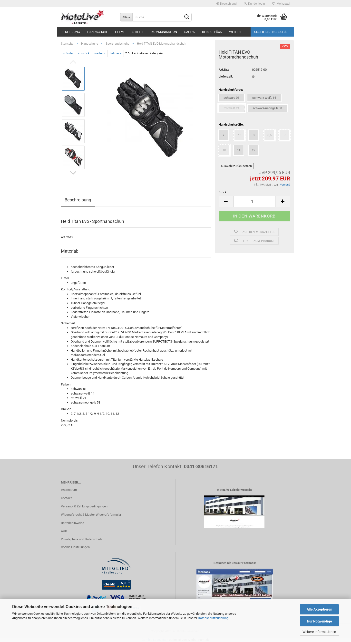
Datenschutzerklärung (213, 618)
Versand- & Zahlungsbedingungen (84, 506)
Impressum (69, 490)
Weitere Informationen (319, 632)
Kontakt (66, 498)
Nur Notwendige (319, 621)
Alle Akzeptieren (319, 609)
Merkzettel (281, 3)
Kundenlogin (254, 3)
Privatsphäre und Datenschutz (81, 539)
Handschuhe (97, 32)
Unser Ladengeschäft (272, 32)
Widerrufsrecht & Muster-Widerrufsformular (91, 514)
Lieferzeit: (226, 76)
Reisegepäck (212, 32)
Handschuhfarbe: (231, 89)
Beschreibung (78, 199)
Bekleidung (70, 32)
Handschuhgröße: (231, 124)
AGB (64, 531)
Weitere (235, 32)
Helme (120, 32)
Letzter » (115, 53)
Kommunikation (164, 32)
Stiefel (138, 32)
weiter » (99, 53)
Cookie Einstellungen (75, 547)
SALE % (189, 32)
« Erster (68, 53)
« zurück (84, 53)
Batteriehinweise (72, 523)
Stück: (223, 192)
